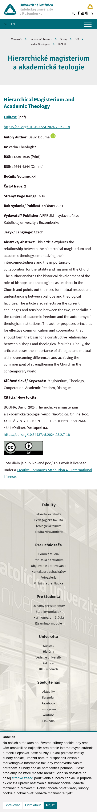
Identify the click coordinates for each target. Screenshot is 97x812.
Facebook (48, 703)
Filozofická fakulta (48, 514)
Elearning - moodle (48, 623)
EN (13, 24)
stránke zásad (22, 778)
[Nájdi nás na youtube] (83, 13)
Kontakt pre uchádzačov (49, 571)
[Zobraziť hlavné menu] (88, 24)
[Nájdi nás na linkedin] (91, 13)
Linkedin (48, 721)
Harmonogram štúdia (48, 617)
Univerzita (16, 39)
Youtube (48, 715)
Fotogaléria (48, 577)
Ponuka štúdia (48, 554)
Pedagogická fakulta (48, 520)
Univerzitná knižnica (41, 39)
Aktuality (48, 691)
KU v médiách (48, 669)
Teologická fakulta (48, 526)
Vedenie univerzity (48, 657)
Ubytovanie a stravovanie (48, 565)
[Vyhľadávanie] (73, 13)
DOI (77, 39)
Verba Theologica (40, 44)
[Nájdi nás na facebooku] (78, 13)
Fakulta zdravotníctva (48, 532)
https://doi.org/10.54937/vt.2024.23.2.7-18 (37, 126)
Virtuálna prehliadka (48, 583)
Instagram (48, 709)
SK (6, 24)
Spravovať (12, 805)
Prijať (50, 805)
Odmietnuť (33, 805)
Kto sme (48, 645)
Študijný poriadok (48, 611)
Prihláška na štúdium (49, 560)
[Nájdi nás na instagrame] (87, 13)
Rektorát (49, 663)
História (48, 651)
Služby (63, 39)
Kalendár (48, 697)
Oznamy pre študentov (49, 606)
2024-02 (62, 44)
